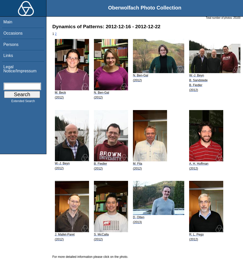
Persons (10, 44)
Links (8, 55)
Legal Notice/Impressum (19, 69)
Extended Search (23, 102)
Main (7, 22)
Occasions (13, 33)
